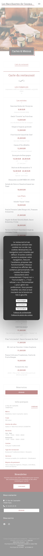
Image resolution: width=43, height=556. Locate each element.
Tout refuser (21, 305)
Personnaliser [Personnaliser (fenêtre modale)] (21, 309)
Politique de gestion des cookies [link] (22, 315)
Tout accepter (21, 301)
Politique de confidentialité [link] (22, 312)
